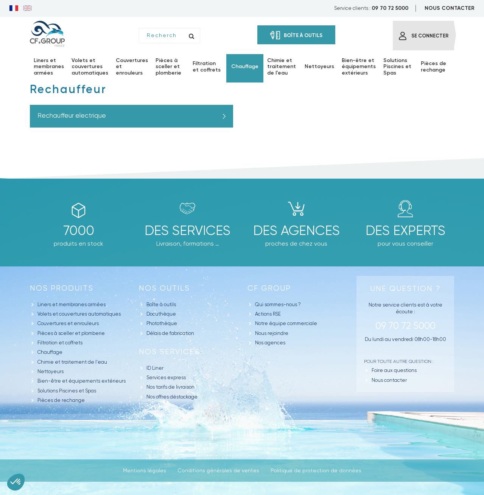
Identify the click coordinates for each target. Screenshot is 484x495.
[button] (16, 482)
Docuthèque (161, 314)
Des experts (405, 230)
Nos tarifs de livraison (170, 387)
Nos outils (164, 288)
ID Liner (154, 368)
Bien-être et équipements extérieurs (81, 381)
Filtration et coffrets (59, 343)
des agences (296, 230)
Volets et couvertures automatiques (79, 314)
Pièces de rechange (61, 400)
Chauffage (49, 352)
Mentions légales (144, 470)
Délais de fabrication (170, 333)
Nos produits (61, 288)
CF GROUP (269, 288)
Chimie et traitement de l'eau (72, 362)
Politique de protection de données (316, 470)
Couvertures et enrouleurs (68, 323)
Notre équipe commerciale (286, 323)
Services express (166, 377)
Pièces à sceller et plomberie (71, 333)
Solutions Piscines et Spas (66, 391)
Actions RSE (268, 314)
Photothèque (161, 323)
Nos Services (169, 351)
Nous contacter (389, 380)
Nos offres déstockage (172, 397)
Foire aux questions (394, 370)
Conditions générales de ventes (218, 470)
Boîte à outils (161, 304)
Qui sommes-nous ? (278, 304)
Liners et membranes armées (71, 304)
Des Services (187, 230)
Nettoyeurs (50, 371)
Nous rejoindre (271, 333)
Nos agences (270, 343)
